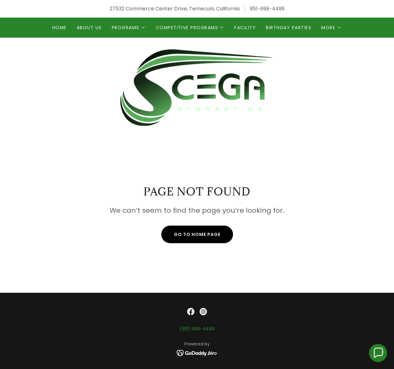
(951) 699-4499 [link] (197, 329)
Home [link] (59, 27)
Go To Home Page (197, 234)
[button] (129, 27)
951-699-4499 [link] (267, 8)
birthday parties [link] (288, 27)
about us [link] (89, 27)
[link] (197, 86)
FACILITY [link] (245, 27)
